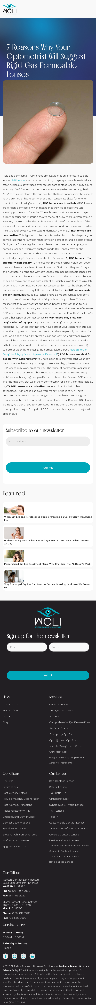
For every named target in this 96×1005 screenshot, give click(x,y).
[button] (89, 9)
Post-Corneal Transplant (17, 804)
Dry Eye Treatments (61, 710)
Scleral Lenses (58, 787)
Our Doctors (10, 704)
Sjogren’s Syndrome (14, 846)
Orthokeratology (58, 751)
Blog (5, 722)
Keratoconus (10, 787)
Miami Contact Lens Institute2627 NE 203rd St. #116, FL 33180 (20, 905)
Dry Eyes (8, 780)
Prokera (54, 716)
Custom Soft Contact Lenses (67, 822)
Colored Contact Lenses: (64, 834)
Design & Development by (55, 966)
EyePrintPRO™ (57, 792)
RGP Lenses (56, 810)
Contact (7, 716)
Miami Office (10, 710)
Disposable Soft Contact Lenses (68, 828)
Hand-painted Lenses (61, 861)
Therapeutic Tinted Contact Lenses (69, 845)
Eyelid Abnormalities (15, 828)
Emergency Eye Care (61, 734)
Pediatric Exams (59, 728)
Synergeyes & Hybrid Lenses (66, 804)
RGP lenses (18, 180)
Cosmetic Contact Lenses (64, 851)
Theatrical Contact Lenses (64, 856)
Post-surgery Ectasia (15, 792)
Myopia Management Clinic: (65, 746)
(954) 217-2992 (21, 890)
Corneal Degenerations (16, 822)
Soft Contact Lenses (61, 780)
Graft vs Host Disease (16, 840)
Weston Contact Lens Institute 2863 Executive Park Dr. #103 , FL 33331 (21, 882)
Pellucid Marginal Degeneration (21, 798)
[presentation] (31, 454)
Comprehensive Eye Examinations (69, 722)
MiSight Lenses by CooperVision (67, 757)
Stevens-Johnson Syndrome (20, 834)
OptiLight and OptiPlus (62, 740)
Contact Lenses (58, 704)
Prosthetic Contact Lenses (64, 840)
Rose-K (53, 816)
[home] (10, 9)
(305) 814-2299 (21, 913)
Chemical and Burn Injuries (19, 816)
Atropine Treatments (60, 762)
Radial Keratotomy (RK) (17, 810)
